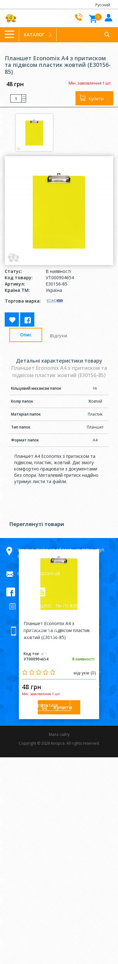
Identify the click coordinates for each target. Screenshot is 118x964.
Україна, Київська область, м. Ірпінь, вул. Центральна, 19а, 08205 (61, 553)
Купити (96, 99)
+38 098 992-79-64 (38, 642)
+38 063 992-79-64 (38, 636)
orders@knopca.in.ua (38, 573)
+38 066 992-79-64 (38, 629)
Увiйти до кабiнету (107, 17)
